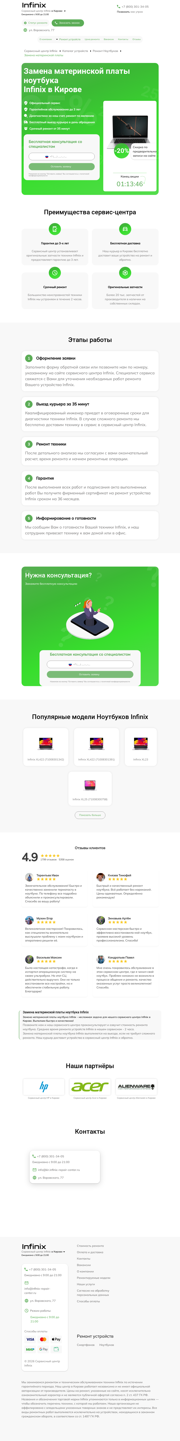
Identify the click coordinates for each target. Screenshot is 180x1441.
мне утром (130, 11)
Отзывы (136, 39)
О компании (46, 39)
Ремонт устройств (69, 39)
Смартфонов (86, 1345)
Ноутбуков (106, 1345)
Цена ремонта (92, 39)
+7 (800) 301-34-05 (135, 6)
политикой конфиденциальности (115, 681)
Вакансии (109, 39)
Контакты (123, 39)
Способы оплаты (88, 1301)
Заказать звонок (67, 23)
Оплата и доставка (90, 1252)
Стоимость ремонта (90, 1246)
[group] (44, 1089)
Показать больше (90, 815)
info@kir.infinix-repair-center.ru (56, 1170)
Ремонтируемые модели (93, 1278)
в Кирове (58, 10)
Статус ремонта (35, 23)
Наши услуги (86, 1284)
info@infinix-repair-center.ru (37, 1288)
